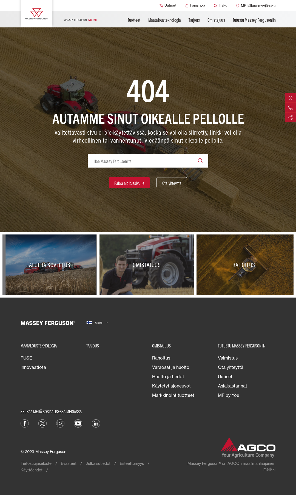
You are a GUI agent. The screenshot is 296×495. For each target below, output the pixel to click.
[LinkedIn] (96, 423)
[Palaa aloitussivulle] (129, 182)
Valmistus (228, 358)
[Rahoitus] (245, 264)
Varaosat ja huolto (170, 367)
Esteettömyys (132, 463)
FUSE (26, 358)
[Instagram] (60, 423)
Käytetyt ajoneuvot (171, 386)
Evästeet (68, 463)
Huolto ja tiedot (168, 376)
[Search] (200, 160)
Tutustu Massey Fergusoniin (254, 20)
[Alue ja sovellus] (50, 264)
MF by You (228, 395)
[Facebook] (25, 423)
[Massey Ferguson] (36, 13)
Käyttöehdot (31, 470)
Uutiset (225, 376)
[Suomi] (97, 323)
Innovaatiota (33, 367)
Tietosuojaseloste (36, 463)
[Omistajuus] (148, 264)
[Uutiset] (168, 5)
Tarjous (194, 20)
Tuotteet (134, 20)
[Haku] (220, 5)
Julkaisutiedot (98, 463)
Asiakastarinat (232, 386)
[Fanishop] (195, 5)
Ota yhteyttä (230, 367)
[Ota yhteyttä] (171, 182)
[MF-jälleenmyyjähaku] (255, 5)
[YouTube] (78, 423)
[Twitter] (42, 423)
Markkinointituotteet (173, 395)
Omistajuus (216, 20)
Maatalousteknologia (164, 20)
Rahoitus (161, 358)
